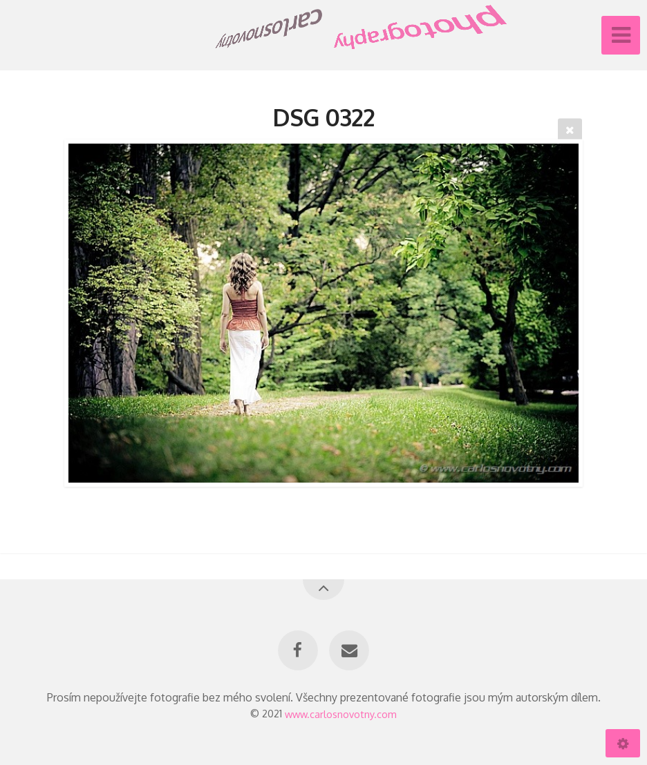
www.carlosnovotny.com (341, 713)
